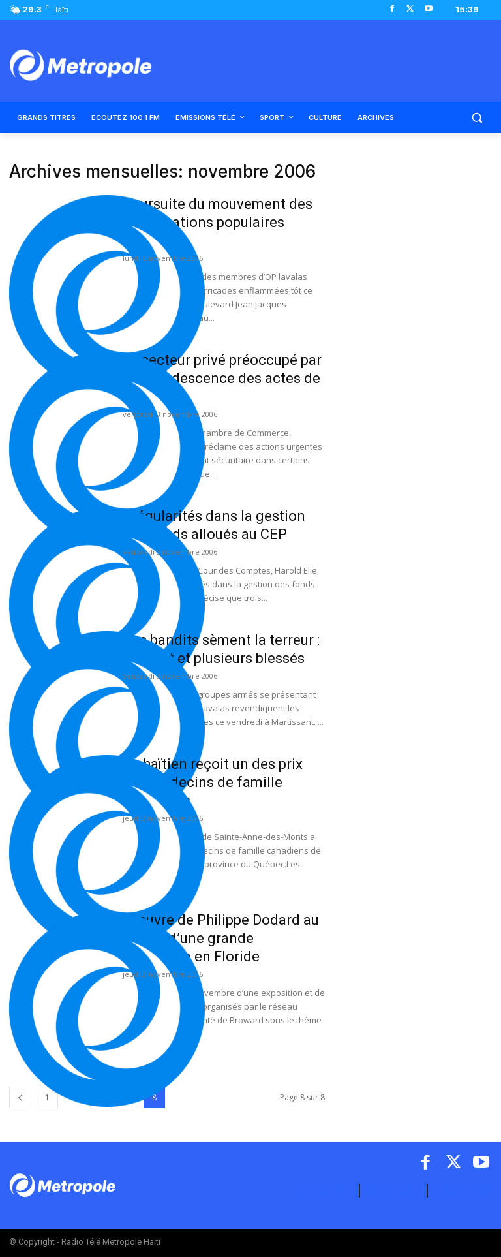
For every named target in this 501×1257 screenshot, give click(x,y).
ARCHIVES (462, 1191)
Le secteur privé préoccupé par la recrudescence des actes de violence (222, 378)
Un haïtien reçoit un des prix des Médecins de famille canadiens (213, 782)
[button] (476, 117)
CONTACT (393, 1191)
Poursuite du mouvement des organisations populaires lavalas (217, 222)
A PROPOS (325, 1191)
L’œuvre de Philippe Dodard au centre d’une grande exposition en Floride (221, 938)
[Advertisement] (417, 227)
